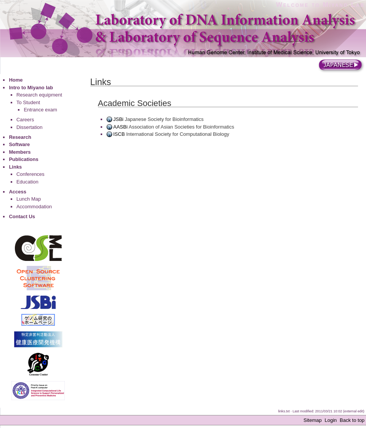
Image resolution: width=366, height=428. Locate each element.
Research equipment (39, 95)
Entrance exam (40, 110)
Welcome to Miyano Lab (320, 4)
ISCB (119, 134)
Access (17, 192)
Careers (25, 119)
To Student (28, 102)
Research (20, 137)
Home (15, 80)
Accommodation (34, 206)
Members (19, 152)
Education (27, 182)
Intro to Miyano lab (31, 87)
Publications (23, 159)
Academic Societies (135, 103)
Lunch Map (28, 199)
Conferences (30, 174)
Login (330, 420)
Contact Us (22, 216)
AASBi (120, 127)
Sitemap (312, 420)
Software (19, 144)
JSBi (118, 119)
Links (15, 167)
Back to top (352, 420)
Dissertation (29, 127)
